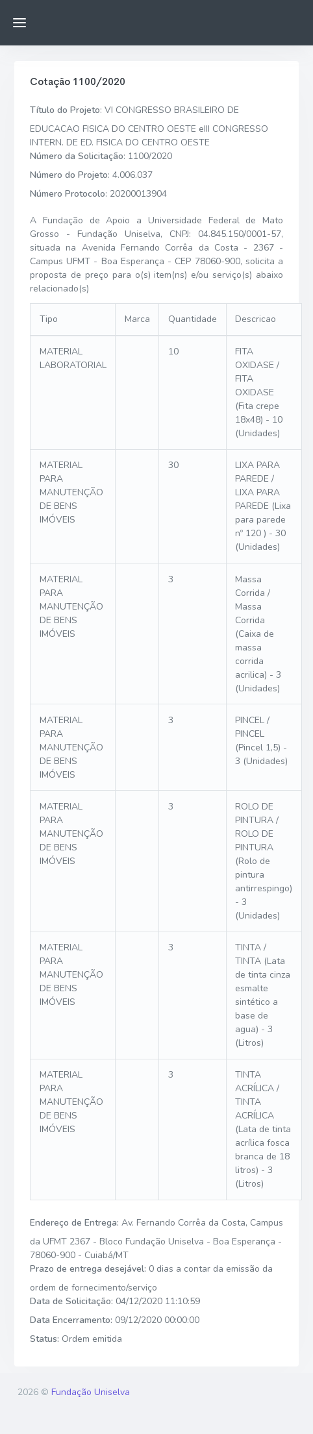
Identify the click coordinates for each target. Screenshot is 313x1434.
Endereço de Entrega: (74, 1223)
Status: (44, 1339)
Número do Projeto (69, 175)
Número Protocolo (67, 194)
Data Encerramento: (71, 1320)
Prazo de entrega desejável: (88, 1269)
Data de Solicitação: (71, 1301)
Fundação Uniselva (90, 1392)
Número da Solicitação (76, 156)
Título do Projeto (65, 110)
